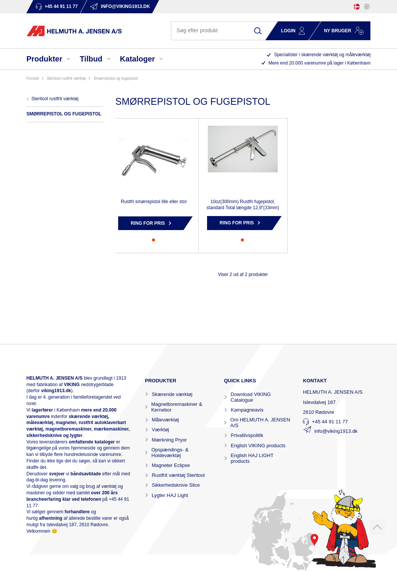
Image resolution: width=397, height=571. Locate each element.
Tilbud (91, 59)
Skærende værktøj (172, 394)
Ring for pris (148, 223)
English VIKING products (258, 445)
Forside (33, 78)
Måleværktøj (165, 420)
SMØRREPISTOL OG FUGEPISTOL (115, 78)
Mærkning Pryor (169, 440)
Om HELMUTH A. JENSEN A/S (260, 422)
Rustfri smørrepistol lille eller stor (154, 201)
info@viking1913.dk (335, 431)
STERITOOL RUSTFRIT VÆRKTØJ (66, 78)
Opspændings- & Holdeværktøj (170, 452)
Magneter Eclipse (171, 465)
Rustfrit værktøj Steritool (178, 475)
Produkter (44, 59)
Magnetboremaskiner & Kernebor (176, 407)
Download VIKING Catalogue (251, 397)
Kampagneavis (247, 410)
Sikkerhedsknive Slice (175, 485)
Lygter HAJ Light (170, 495)
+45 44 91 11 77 (330, 421)
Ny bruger (337, 30)
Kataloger (137, 59)
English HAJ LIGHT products (252, 458)
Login (288, 30)
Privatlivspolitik (247, 435)
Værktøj (160, 429)
